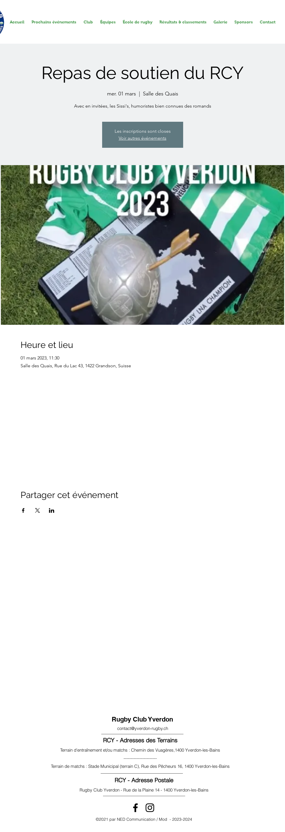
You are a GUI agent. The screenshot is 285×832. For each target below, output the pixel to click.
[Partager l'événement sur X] (37, 510)
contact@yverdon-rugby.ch (142, 728)
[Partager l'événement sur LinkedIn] (51, 510)
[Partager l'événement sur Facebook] (23, 510)
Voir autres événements (142, 138)
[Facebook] (135, 807)
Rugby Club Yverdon (142, 719)
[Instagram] (150, 807)
